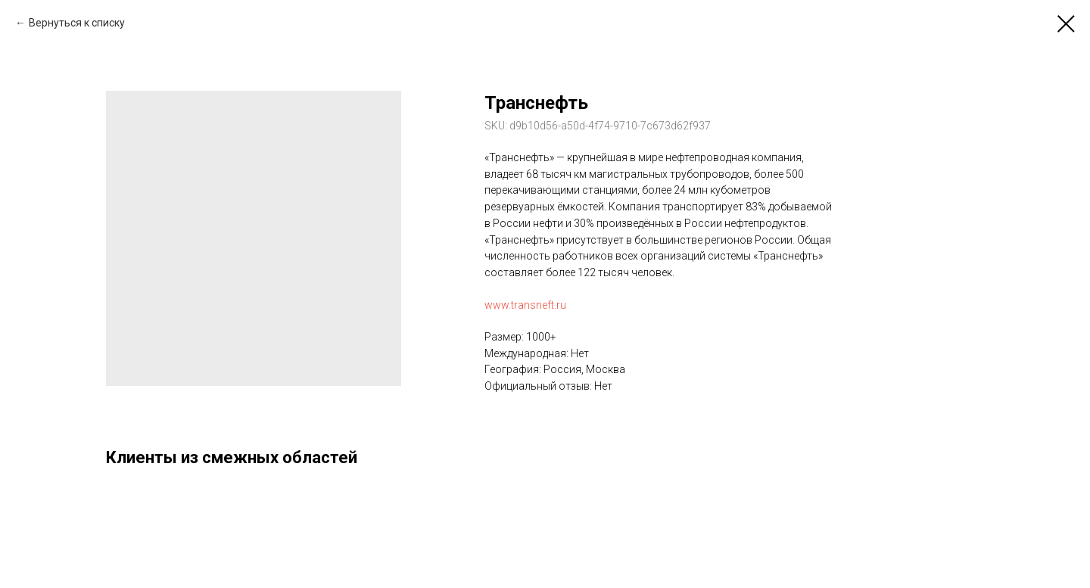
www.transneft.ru (525, 305)
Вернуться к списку (77, 23)
